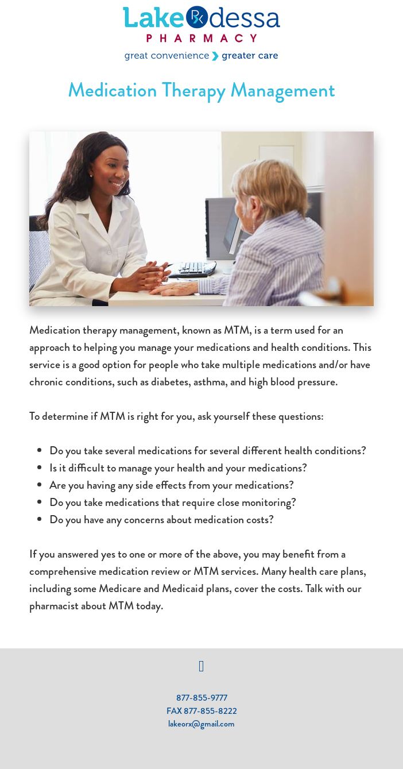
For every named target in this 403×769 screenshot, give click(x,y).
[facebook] (201, 666)
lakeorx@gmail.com (201, 723)
